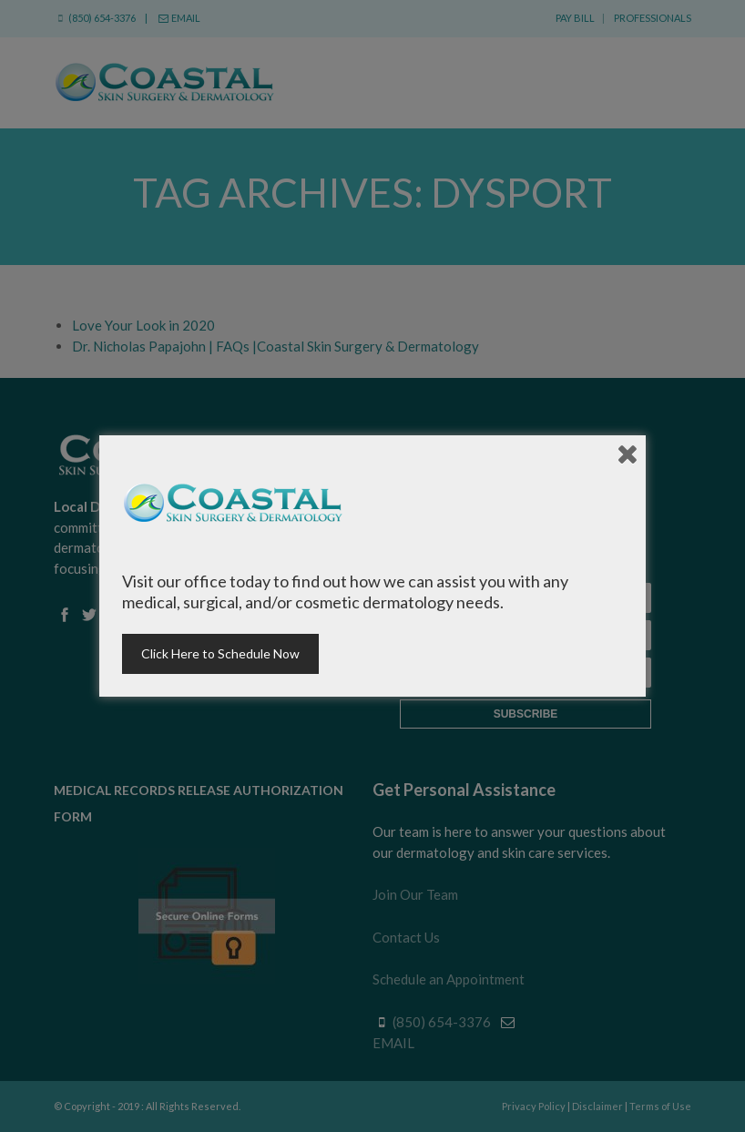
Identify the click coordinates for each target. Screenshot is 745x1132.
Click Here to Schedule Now (220, 653)
